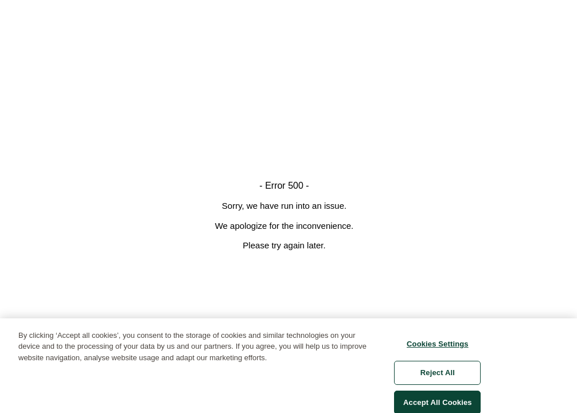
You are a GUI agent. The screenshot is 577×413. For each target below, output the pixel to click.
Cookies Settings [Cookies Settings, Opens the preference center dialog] (438, 346)
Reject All (437, 376)
